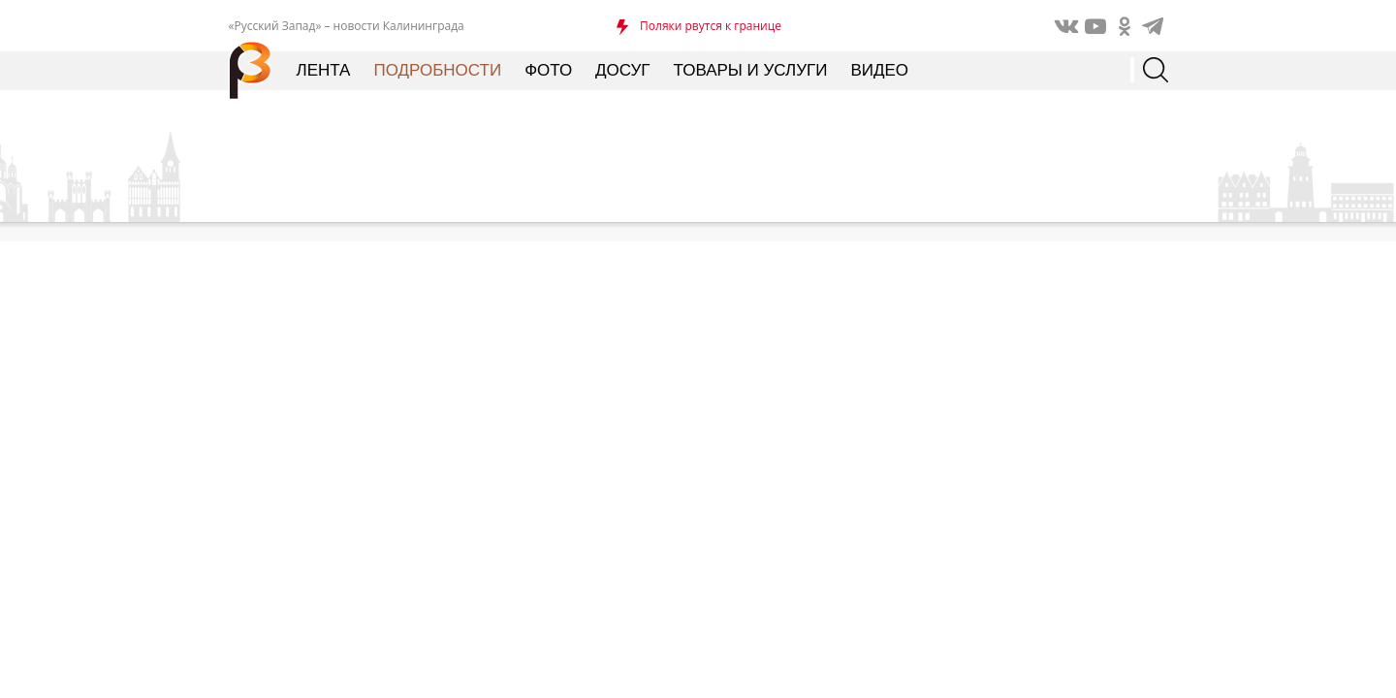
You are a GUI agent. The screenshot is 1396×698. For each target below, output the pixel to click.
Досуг (622, 70)
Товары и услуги (751, 70)
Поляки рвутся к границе (710, 25)
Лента (324, 70)
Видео (879, 70)
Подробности (437, 70)
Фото (548, 70)
